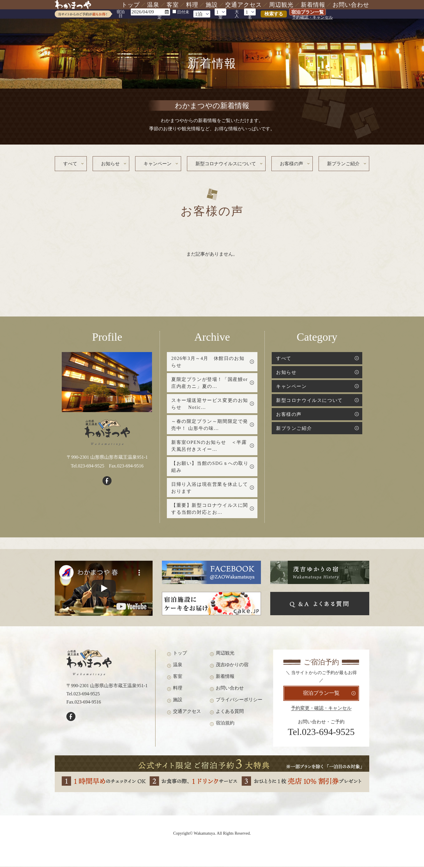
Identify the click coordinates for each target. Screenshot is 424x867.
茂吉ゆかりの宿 (232, 666)
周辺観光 (281, 4)
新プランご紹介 (343, 163)
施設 (212, 4)
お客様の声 (291, 163)
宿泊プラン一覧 (307, 12)
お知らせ (110, 163)
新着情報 (313, 4)
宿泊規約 (225, 724)
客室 (173, 4)
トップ (130, 4)
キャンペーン (158, 163)
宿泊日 (120, 14)
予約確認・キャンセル (312, 17)
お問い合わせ (351, 4)
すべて (70, 163)
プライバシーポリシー (239, 701)
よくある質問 (230, 712)
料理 (192, 4)
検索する (273, 13)
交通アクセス (243, 4)
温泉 (153, 4)
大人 (237, 14)
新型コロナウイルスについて (225, 163)
